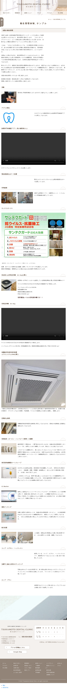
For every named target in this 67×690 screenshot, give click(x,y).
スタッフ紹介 (28, 667)
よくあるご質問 (18, 672)
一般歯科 (37, 665)
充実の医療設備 (50, 672)
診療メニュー (28, 13)
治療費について (50, 674)
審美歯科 (37, 667)
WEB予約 (1, 23)
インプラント (49, 663)
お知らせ (59, 663)
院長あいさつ (28, 665)
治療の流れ (16, 667)
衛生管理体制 (17, 670)
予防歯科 (37, 672)
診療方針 (16, 665)
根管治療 (48, 670)
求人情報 (60, 13)
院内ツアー (27, 670)
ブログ (39, 13)
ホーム (4, 663)
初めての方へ (6, 13)
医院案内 (17, 13)
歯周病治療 (38, 670)
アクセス (49, 13)
